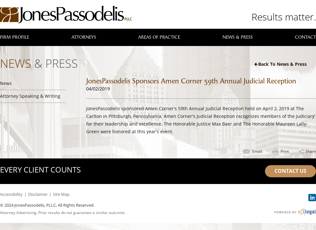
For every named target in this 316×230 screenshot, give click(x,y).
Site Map (61, 194)
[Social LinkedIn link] (312, 197)
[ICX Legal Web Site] (295, 212)
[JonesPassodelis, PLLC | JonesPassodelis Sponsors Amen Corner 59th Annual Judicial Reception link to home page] (66, 14)
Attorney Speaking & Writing (30, 96)
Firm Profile (14, 37)
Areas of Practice (159, 37)
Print (285, 151)
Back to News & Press (282, 64)
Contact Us (290, 170)
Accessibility (11, 194)
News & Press (237, 37)
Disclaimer (38, 194)
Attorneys (83, 37)
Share (310, 151)
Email (257, 151)
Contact (305, 37)
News (6, 83)
